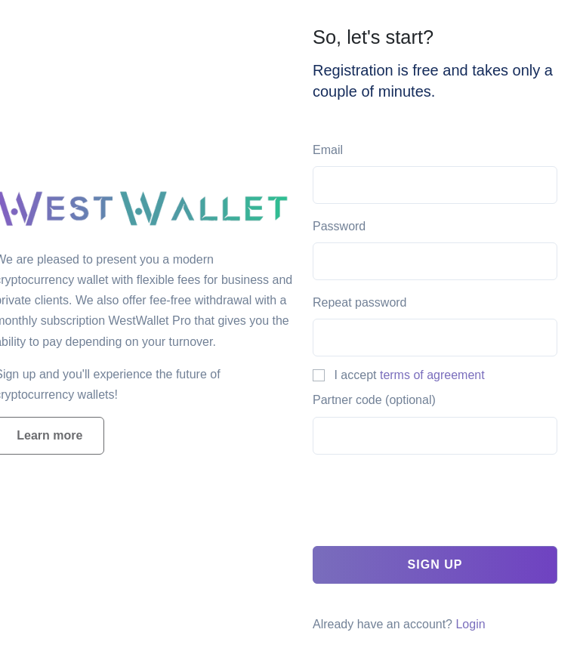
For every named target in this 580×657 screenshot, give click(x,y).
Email (328, 149)
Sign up (435, 564)
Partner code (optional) (374, 399)
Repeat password (360, 302)
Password (339, 226)
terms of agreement (432, 375)
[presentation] (427, 504)
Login (470, 624)
